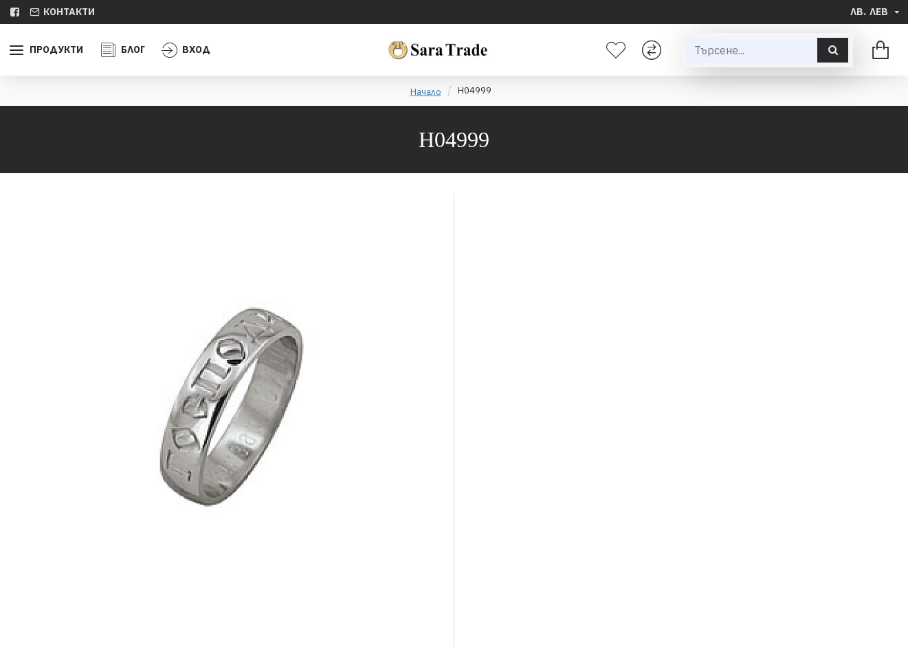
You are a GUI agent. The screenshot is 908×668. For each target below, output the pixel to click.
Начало (425, 92)
